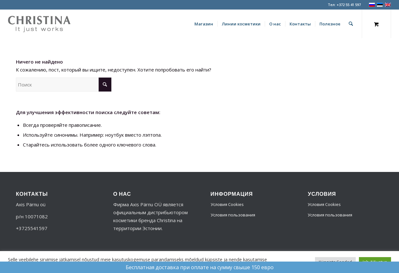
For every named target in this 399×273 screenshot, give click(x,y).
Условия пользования (233, 215)
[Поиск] (351, 24)
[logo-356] (39, 24)
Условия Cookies (227, 204)
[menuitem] (203, 24)
